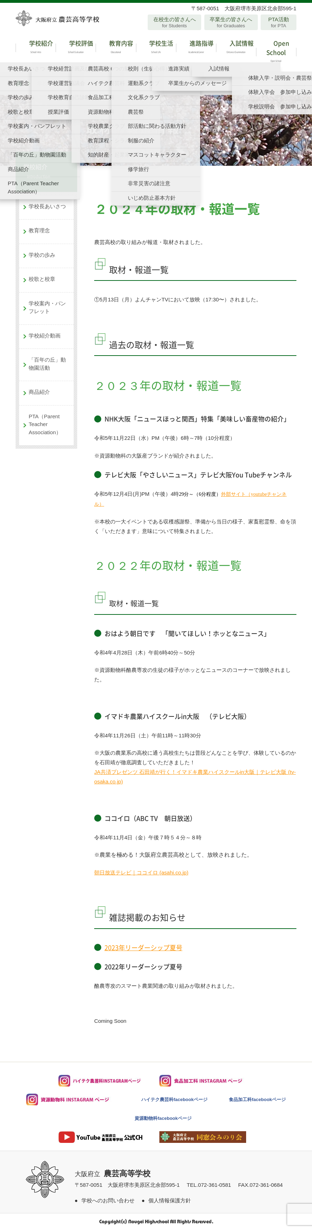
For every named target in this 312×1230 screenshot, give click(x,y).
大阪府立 (113, 1174)
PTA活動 (278, 22)
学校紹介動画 (45, 336)
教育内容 (115, 48)
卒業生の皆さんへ (231, 22)
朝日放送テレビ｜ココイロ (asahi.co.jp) (141, 872)
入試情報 (236, 48)
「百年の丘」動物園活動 (47, 364)
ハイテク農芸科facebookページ (174, 1099)
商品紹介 (39, 392)
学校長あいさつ (47, 206)
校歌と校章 (42, 279)
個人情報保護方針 (169, 1200)
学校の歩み (42, 255)
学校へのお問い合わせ (108, 1200)
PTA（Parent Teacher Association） (45, 424)
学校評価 (75, 48)
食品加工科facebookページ (257, 1099)
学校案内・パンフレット (47, 307)
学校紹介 (35, 48)
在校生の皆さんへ (174, 22)
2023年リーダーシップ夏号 (143, 947)
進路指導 (196, 48)
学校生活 (156, 48)
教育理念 (39, 230)
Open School (276, 52)
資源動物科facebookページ (163, 1118)
